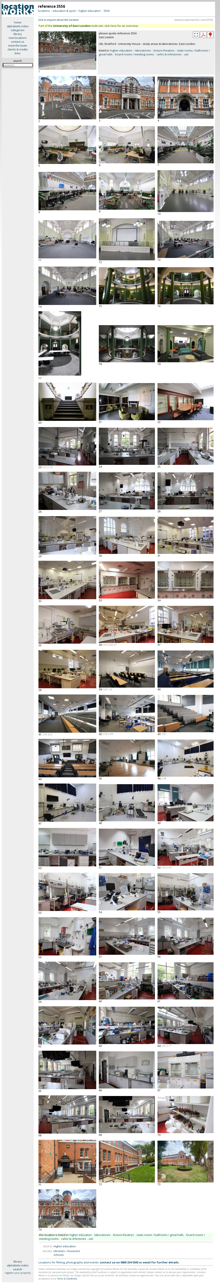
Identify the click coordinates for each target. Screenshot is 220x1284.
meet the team (17, 45)
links (18, 53)
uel (186, 54)
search (17, 1269)
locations (44, 11)
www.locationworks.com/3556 (193, 20)
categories (17, 30)
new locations (18, 38)
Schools (58, 1255)
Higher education (64, 1246)
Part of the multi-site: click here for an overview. (89, 26)
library (18, 34)
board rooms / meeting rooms (134, 54)
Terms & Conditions (67, 1278)
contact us (17, 42)
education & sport (64, 11)
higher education (90, 11)
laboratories (143, 50)
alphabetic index (18, 26)
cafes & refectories (169, 54)
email (147, 1262)
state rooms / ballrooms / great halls (160, 1235)
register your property (18, 1272)
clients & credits (18, 49)
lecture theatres (164, 50)
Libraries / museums (66, 1251)
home (17, 22)
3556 (107, 11)
